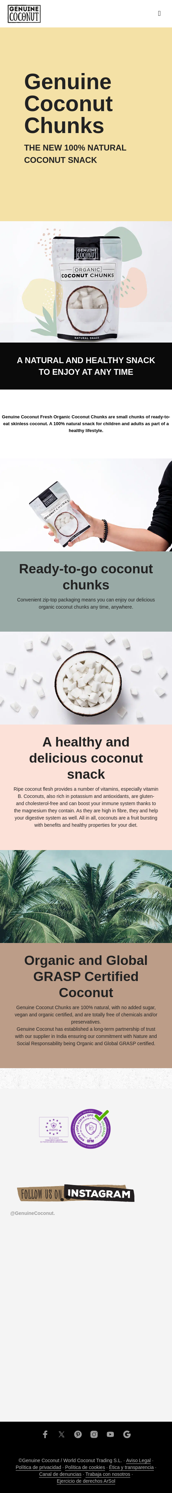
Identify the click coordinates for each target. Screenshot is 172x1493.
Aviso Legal (138, 1460)
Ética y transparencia (131, 1467)
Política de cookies (85, 1467)
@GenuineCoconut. (32, 1213)
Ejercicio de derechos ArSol (86, 1481)
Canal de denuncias (60, 1474)
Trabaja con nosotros (107, 1474)
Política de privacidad (38, 1467)
